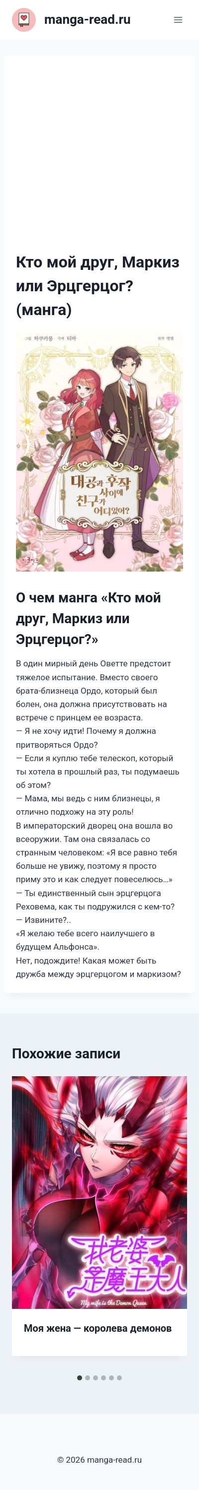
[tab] (79, 1377)
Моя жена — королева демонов (98, 1328)
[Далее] (169, 1223)
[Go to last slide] (30, 1223)
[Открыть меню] (178, 19)
